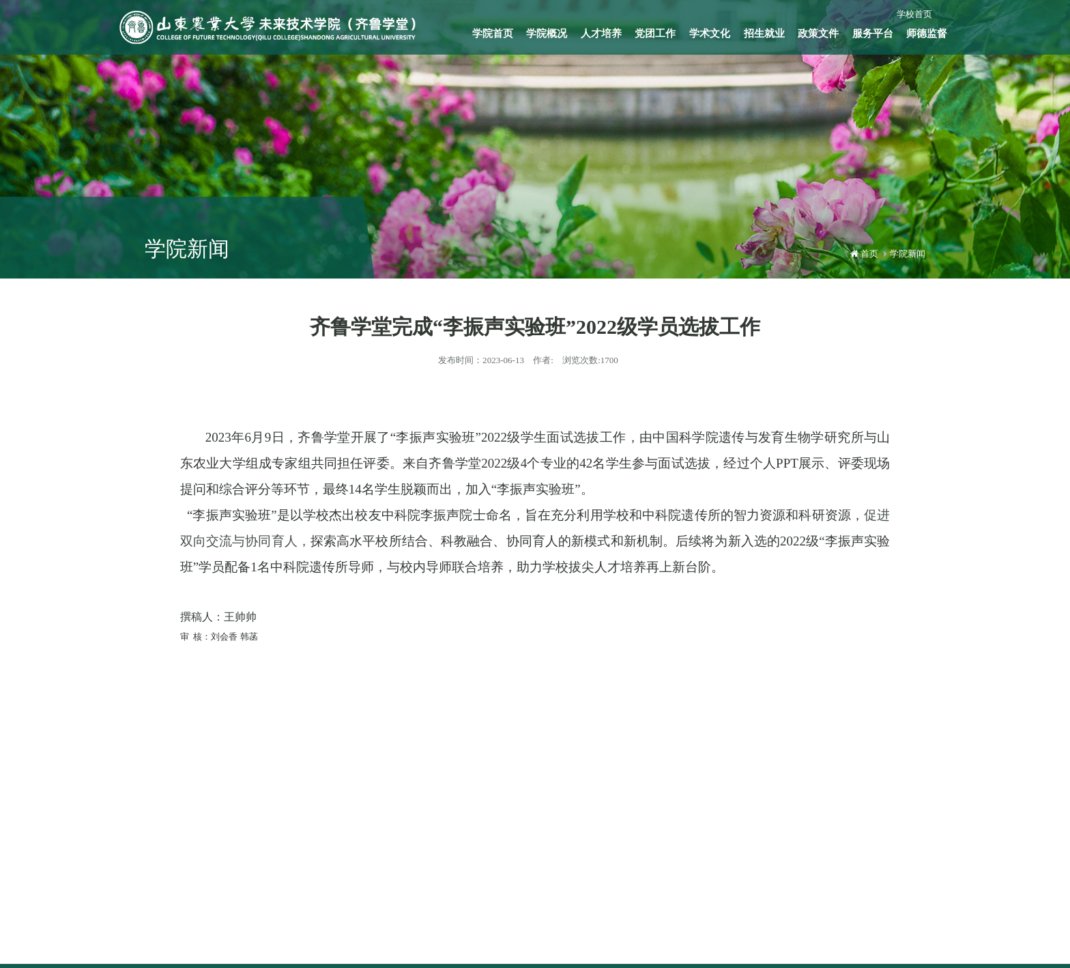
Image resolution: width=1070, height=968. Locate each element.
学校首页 (914, 14)
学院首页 (492, 33)
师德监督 (926, 33)
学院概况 (546, 33)
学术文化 (709, 33)
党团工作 (655, 33)
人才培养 (601, 33)
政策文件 (818, 33)
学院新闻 (907, 253)
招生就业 (764, 33)
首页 (869, 253)
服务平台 (872, 33)
